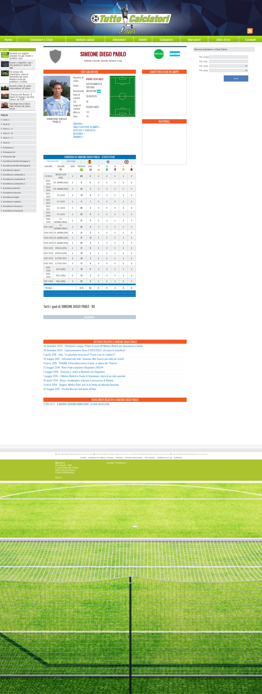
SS (115, 166)
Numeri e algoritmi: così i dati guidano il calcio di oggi (21, 65)
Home (8, 39)
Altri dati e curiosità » (84, 130)
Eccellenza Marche (11, 188)
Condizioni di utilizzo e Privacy (101, 458)
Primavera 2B (9, 157)
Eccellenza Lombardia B (14, 179)
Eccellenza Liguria (11, 170)
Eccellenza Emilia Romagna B (16, 166)
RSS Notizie (150, 458)
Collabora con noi (164, 458)
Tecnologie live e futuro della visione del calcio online (19, 106)
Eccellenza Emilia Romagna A (16, 161)
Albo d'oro (223, 39)
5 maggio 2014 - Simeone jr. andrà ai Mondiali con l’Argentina (74, 371)
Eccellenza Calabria (12, 202)
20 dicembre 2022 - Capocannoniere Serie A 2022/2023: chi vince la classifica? (84, 350)
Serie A (6, 120)
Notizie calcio (85, 39)
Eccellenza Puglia (11, 197)
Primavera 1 (8, 148)
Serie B (6, 124)
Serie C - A (8, 129)
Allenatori (119, 39)
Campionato (52, 161)
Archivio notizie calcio (133, 458)
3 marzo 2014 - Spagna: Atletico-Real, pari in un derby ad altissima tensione (81, 384)
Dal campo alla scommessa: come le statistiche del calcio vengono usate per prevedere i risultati (18, 76)
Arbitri (143, 39)
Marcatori (194, 39)
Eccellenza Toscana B (13, 211)
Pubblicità (178, 458)
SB (107, 166)
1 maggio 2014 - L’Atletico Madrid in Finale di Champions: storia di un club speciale (84, 376)
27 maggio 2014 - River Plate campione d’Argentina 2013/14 (73, 367)
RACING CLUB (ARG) (94, 79)
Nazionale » (79, 133)
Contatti (250, 39)
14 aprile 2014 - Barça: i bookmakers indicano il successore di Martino (78, 380)
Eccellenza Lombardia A (14, 175)
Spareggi (71, 161)
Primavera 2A (9, 152)
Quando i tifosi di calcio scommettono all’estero (20, 87)
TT (98, 166)
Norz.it (58, 477)
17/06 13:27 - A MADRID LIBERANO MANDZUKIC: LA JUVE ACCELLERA (76, 404)
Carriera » (78, 123)
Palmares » (78, 136)
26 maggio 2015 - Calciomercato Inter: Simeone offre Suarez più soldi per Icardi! (83, 359)
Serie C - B (8, 133)
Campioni (166, 39)
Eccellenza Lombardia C (14, 184)
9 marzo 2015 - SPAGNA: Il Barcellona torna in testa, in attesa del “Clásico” (80, 363)
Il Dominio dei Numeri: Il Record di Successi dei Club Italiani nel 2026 (21, 97)
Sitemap (119, 458)
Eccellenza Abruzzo (12, 193)
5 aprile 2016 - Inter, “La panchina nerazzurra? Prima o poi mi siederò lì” (79, 354)
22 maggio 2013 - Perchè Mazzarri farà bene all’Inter (69, 389)
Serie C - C (8, 138)
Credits (83, 458)
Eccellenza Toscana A (13, 206)
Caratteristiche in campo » (86, 127)
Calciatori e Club (41, 39)
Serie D (6, 143)
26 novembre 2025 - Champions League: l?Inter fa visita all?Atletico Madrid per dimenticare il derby (93, 346)
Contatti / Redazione (116, 463)
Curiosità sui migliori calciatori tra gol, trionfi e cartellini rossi (21, 55)
